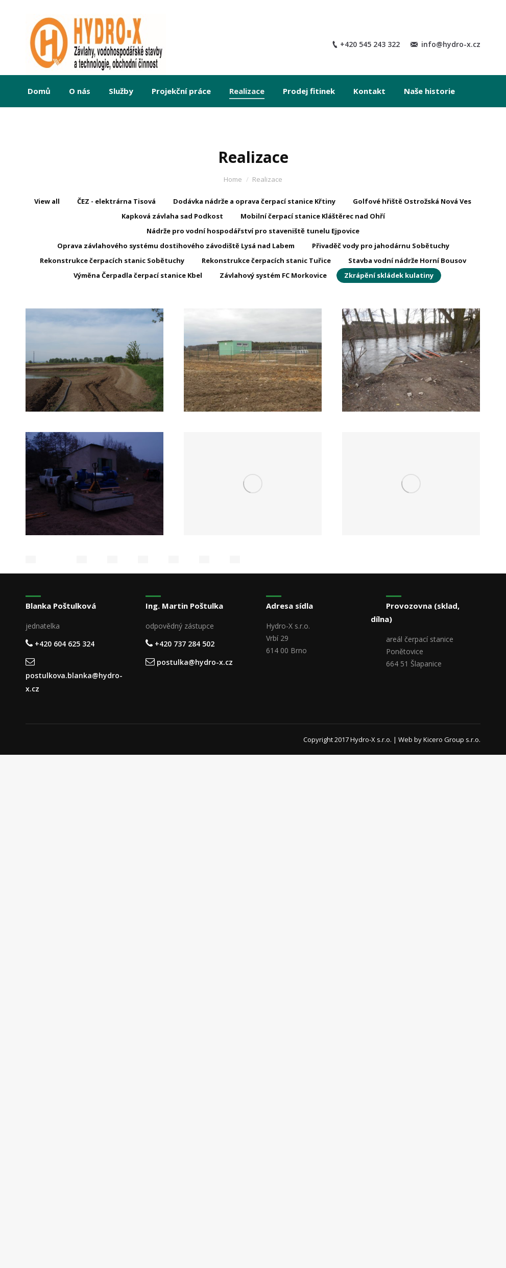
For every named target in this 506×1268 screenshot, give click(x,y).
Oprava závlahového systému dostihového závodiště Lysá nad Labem (176, 245)
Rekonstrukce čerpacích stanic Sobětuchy (112, 260)
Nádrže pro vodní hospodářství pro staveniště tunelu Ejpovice (253, 230)
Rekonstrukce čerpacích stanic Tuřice (266, 260)
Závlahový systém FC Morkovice (273, 275)
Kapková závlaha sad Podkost (172, 216)
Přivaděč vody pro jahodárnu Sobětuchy (380, 245)
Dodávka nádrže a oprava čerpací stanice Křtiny (254, 201)
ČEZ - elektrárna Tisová (116, 201)
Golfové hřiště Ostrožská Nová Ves (412, 201)
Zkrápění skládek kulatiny (388, 275)
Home (233, 179)
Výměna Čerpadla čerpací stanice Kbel (138, 275)
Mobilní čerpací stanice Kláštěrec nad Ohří (312, 216)
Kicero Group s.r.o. (451, 739)
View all (47, 201)
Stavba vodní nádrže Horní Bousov (407, 260)
